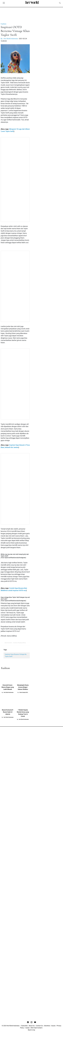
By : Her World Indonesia (9, 39)
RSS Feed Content (36, 1028)
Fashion (3, 24)
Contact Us (39, 1026)
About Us (31, 1026)
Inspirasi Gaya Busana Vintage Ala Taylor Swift (15, 655)
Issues (53, 1026)
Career (27, 1028)
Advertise (47, 1026)
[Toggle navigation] (4, 3)
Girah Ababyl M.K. (23, 692)
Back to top (31, 1030)
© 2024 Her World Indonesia (11, 1026)
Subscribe (24, 1026)
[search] (60, 3)
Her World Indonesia (8, 692)
